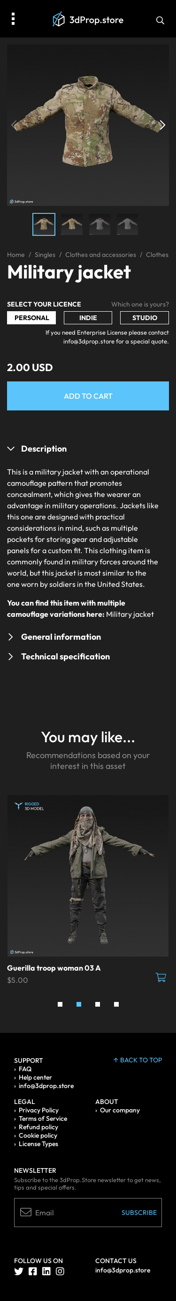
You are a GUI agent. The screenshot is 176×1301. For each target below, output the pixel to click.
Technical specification (65, 656)
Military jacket (130, 614)
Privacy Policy (39, 1110)
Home (16, 254)
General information (61, 636)
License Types (38, 1144)
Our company (120, 1110)
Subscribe (139, 1212)
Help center (35, 1077)
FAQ (25, 1069)
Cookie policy (38, 1135)
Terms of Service (43, 1118)
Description (44, 448)
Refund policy (38, 1127)
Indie (88, 318)
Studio (144, 318)
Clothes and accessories (100, 254)
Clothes (157, 254)
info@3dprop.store (46, 1086)
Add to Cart (88, 396)
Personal (32, 318)
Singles (45, 254)
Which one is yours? (140, 304)
